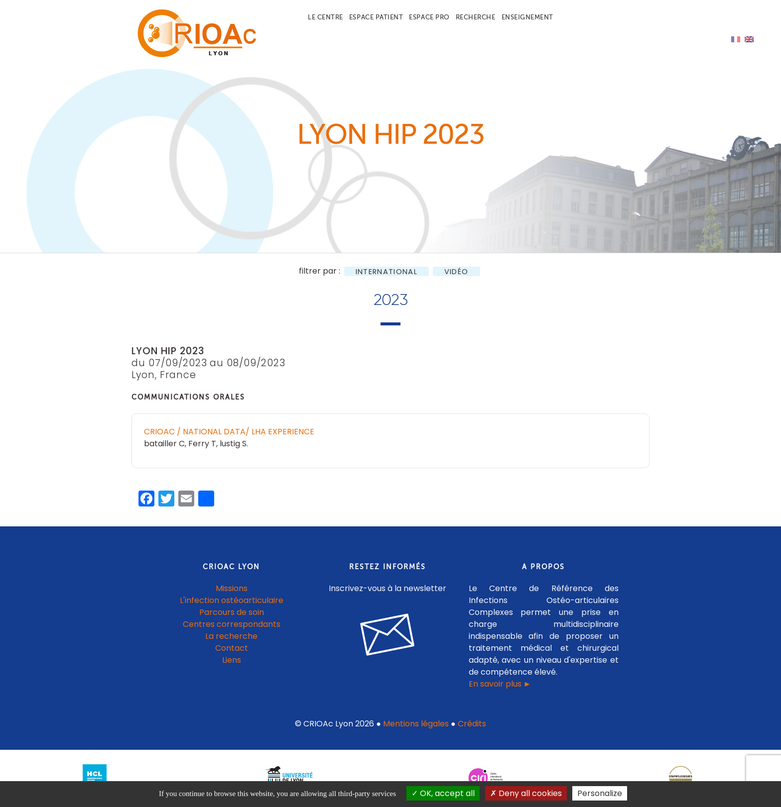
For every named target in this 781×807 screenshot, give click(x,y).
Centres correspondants (231, 624)
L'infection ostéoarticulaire (231, 600)
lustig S (233, 443)
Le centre (325, 17)
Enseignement (527, 17)
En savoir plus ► (500, 684)
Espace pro (429, 17)
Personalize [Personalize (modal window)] (599, 793)
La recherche (231, 636)
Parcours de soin (231, 612)
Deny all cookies (526, 793)
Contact (231, 648)
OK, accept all (443, 793)
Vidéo (456, 271)
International (386, 271)
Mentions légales (416, 723)
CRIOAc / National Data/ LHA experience (229, 431)
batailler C (164, 443)
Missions (232, 588)
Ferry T (202, 443)
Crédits (472, 723)
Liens (231, 660)
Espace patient (376, 17)
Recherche (476, 17)
